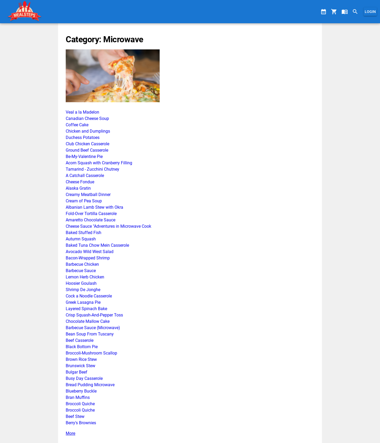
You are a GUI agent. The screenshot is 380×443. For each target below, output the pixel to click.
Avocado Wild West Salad (89, 251)
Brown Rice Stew (81, 359)
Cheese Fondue (80, 181)
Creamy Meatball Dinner (88, 194)
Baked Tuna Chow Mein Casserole (97, 245)
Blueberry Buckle (81, 391)
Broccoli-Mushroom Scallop (91, 353)
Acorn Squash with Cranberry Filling (99, 162)
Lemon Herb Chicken (85, 276)
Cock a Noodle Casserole (89, 296)
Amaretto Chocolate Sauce (90, 219)
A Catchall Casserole (85, 175)
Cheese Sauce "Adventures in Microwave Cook (108, 226)
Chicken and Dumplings (88, 131)
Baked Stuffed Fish (83, 232)
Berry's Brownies (81, 422)
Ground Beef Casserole (87, 150)
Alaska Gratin (78, 188)
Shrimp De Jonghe (83, 289)
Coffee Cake (77, 124)
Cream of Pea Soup (84, 200)
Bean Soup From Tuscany (90, 334)
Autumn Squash (81, 238)
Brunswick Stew (80, 365)
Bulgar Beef (76, 372)
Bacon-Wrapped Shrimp (88, 257)
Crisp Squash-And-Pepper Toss (94, 315)
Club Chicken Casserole (87, 143)
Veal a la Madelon (82, 112)
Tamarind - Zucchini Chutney (92, 169)
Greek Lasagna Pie (83, 302)
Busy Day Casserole (84, 378)
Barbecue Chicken (82, 264)
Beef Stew (75, 416)
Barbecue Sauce (81, 270)
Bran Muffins (78, 397)
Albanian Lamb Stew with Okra (94, 207)
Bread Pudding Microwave (90, 384)
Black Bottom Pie (82, 346)
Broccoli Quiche (80, 403)
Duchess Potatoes (82, 137)
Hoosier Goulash (81, 283)
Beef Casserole (79, 340)
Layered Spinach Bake (86, 308)
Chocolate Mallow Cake (88, 321)
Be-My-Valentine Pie (84, 156)
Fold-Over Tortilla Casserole (91, 213)
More (70, 433)
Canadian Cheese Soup (87, 118)
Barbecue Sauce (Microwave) (93, 327)
